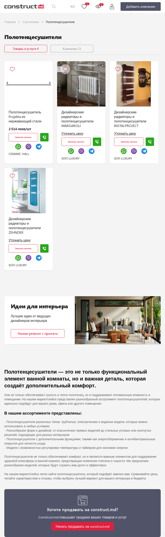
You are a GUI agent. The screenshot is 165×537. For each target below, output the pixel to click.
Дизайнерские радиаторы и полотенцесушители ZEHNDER (25, 225)
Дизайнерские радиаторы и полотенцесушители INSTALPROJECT (130, 119)
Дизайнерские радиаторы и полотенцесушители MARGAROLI (77, 119)
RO (72, 6)
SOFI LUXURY (70, 158)
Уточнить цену (72, 133)
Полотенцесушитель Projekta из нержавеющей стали (25, 116)
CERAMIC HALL (19, 154)
